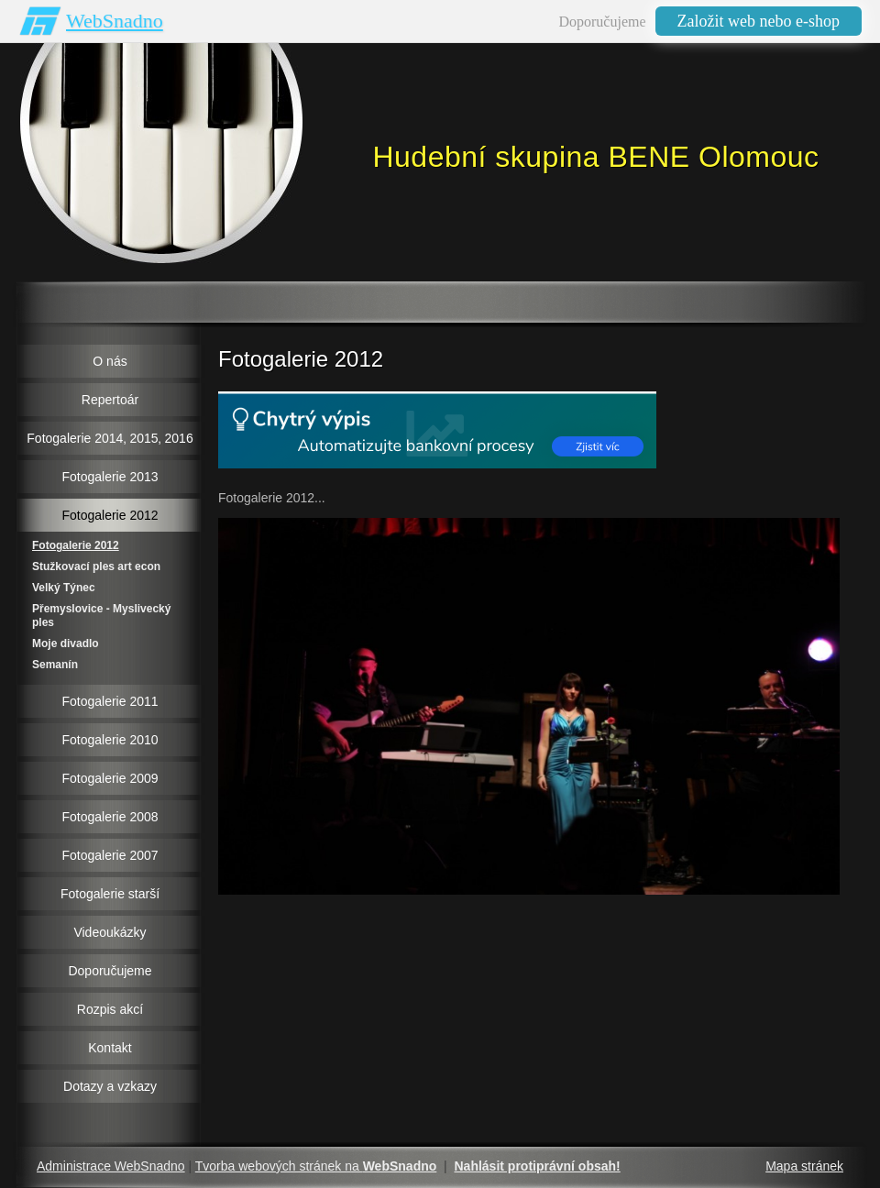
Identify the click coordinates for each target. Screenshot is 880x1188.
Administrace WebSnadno (111, 1166)
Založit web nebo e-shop (758, 21)
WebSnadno (114, 20)
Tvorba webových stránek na (316, 1166)
